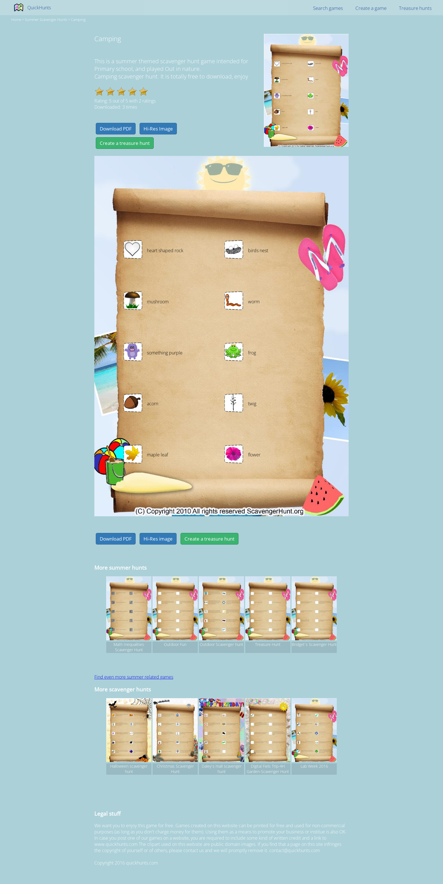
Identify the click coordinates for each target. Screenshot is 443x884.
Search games (328, 8)
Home (16, 19)
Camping (78, 19)
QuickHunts (39, 8)
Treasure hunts (415, 8)
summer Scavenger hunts (46, 19)
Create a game (370, 8)
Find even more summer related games (133, 677)
